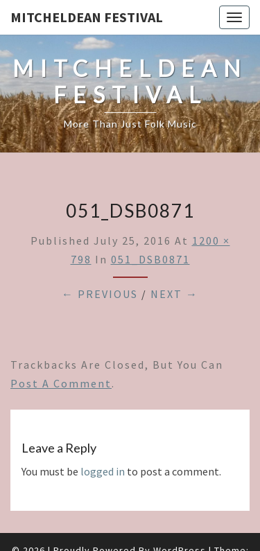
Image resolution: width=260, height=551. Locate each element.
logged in (102, 471)
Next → (174, 294)
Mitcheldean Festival (86, 17)
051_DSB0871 (150, 259)
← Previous (100, 294)
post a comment (61, 383)
